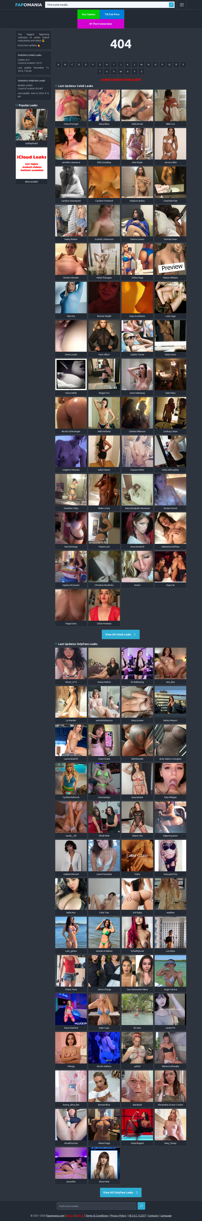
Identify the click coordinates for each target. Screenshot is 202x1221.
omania (28, 4)
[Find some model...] (96, 1206)
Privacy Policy (118, 1215)
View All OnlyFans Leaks (120, 1192)
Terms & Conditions (97, 1215)
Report (70, 1215)
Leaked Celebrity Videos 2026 (121, 79)
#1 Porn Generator (100, 23)
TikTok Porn (112, 14)
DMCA (79, 1215)
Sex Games (88, 14)
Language (166, 1215)
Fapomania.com (55, 1215)
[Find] (141, 1206)
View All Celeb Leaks (120, 634)
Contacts (153, 1215)
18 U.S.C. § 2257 (137, 1215)
